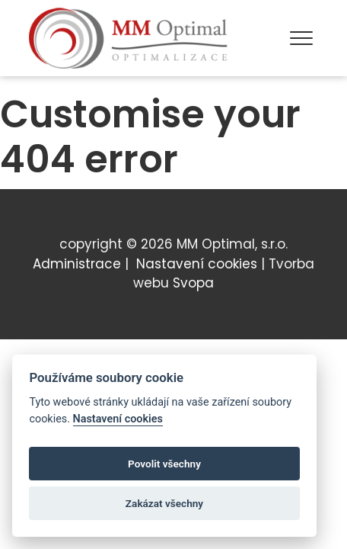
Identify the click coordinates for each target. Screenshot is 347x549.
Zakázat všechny (164, 505)
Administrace (77, 264)
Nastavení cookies (196, 264)
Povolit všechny (164, 465)
